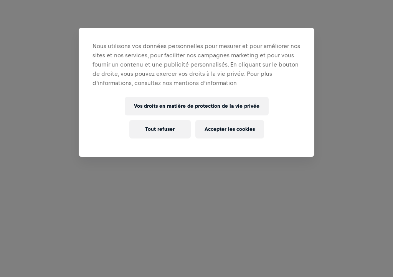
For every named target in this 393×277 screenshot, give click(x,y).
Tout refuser (160, 129)
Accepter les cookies (230, 129)
